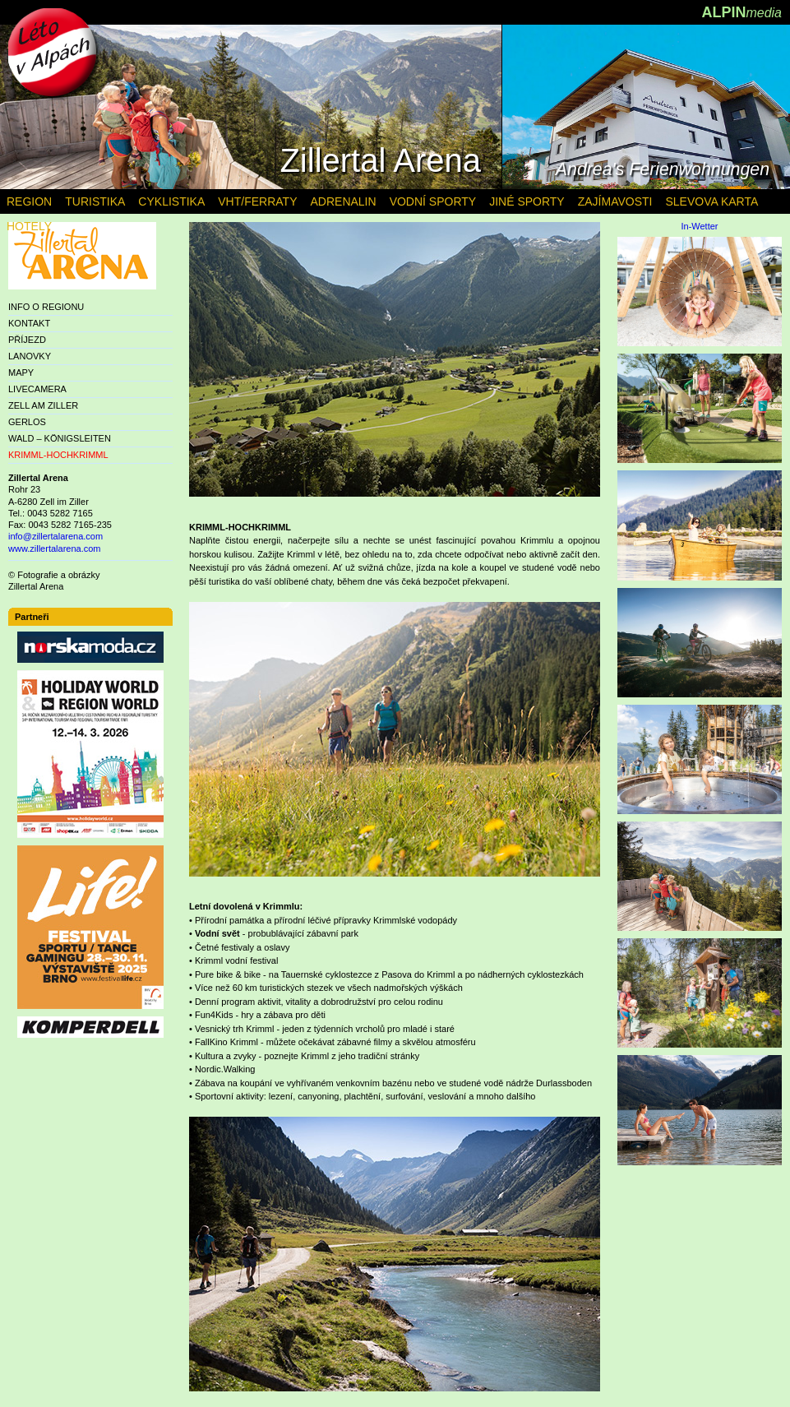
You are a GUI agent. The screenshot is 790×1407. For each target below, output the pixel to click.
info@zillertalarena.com (55, 536)
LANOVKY (29, 356)
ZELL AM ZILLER (43, 405)
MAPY (21, 372)
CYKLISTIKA (171, 201)
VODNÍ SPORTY (433, 201)
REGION (29, 201)
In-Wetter (699, 226)
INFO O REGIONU (46, 307)
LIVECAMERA (37, 389)
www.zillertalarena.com (54, 548)
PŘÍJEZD (27, 340)
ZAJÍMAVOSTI (615, 201)
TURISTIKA (95, 201)
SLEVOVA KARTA (711, 201)
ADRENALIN (343, 201)
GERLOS (27, 422)
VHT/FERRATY (257, 201)
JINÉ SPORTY (527, 201)
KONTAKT (29, 323)
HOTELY (29, 226)
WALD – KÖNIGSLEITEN (59, 438)
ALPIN (741, 12)
